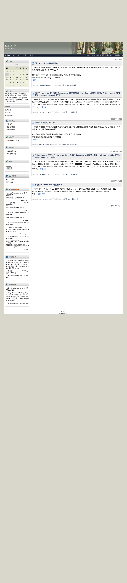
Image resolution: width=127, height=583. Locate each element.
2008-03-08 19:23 (45, 85)
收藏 (75, 85)
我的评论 (8, 112)
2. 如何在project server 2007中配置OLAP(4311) (17, 272)
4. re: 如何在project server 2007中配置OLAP (17, 223)
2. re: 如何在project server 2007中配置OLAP (17, 204)
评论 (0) (66, 85)
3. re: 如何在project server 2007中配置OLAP (17, 213)
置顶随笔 (118, 60)
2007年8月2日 (116, 181)
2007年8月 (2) (11, 154)
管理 (31, 55)
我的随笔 (8, 110)
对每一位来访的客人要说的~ (45, 123)
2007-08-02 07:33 (45, 199)
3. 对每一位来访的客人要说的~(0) (17, 303)
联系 (24, 55)
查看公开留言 (11, 127)
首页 (13, 55)
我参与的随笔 (9, 115)
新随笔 (18, 55)
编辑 (71, 85)
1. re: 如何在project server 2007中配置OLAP (17, 194)
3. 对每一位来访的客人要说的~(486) (17, 276)
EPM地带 (10, 45)
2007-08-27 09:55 (45, 112)
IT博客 (7, 55)
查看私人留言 (11, 129)
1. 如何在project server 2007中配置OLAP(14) (17, 289)
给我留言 (9, 124)
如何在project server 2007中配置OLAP (49, 185)
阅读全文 (36, 80)
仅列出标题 (115, 206)
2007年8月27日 (116, 151)
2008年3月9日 (116, 119)
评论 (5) (66, 112)
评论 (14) (67, 199)
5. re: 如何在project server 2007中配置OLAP (17, 237)
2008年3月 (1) (11, 151)
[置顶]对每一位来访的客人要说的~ (47, 63)
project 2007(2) (14, 140)
